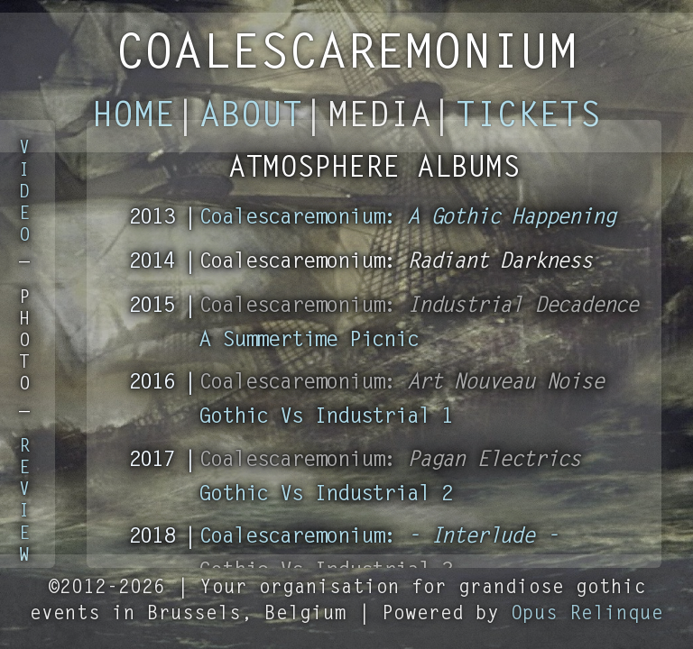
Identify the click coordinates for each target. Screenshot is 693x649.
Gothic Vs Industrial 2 (326, 495)
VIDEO (24, 192)
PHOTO (24, 342)
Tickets (528, 118)
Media (379, 118)
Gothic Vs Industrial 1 (326, 417)
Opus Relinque (587, 614)
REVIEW (24, 501)
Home (133, 118)
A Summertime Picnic (308, 341)
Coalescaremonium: (407, 218)
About (251, 118)
